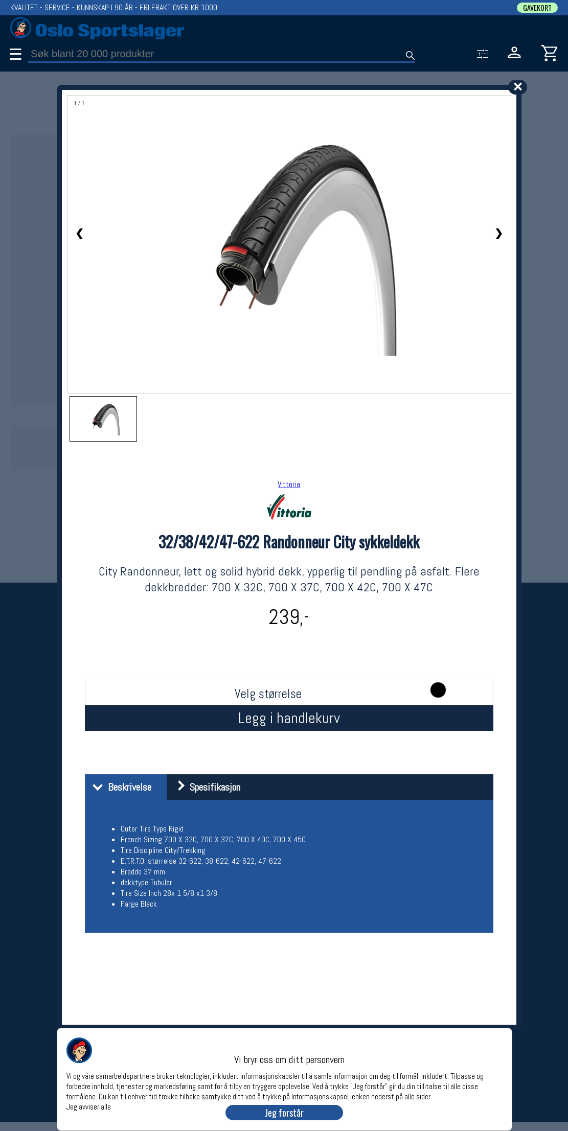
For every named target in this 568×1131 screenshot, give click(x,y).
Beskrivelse (119, 787)
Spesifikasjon (204, 787)
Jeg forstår (284, 1112)
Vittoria (289, 484)
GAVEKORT (537, 8)
